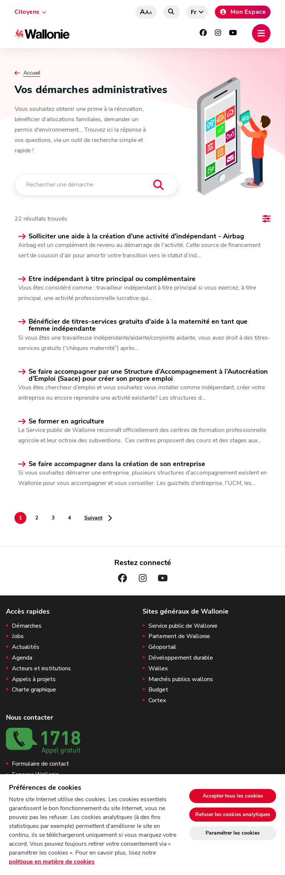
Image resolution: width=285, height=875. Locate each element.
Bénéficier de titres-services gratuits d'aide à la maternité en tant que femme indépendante (138, 325)
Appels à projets (34, 679)
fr (194, 12)
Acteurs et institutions (41, 669)
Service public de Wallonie (182, 626)
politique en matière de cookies (52, 862)
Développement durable (180, 658)
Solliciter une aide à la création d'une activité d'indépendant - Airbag (136, 236)
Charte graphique (34, 690)
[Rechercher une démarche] (96, 185)
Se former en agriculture (66, 421)
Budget (158, 690)
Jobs (18, 636)
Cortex (157, 700)
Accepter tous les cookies (233, 795)
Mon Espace (242, 12)
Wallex (158, 669)
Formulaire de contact (40, 764)
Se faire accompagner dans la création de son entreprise (117, 464)
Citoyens (27, 12)
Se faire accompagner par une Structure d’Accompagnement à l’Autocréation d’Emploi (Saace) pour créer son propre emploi (148, 375)
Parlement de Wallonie (179, 636)
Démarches (27, 626)
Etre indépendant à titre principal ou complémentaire (112, 279)
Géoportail (162, 647)
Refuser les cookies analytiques (232, 814)
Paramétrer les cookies (233, 832)
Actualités (25, 647)
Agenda (22, 658)
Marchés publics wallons (180, 679)
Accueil (31, 73)
